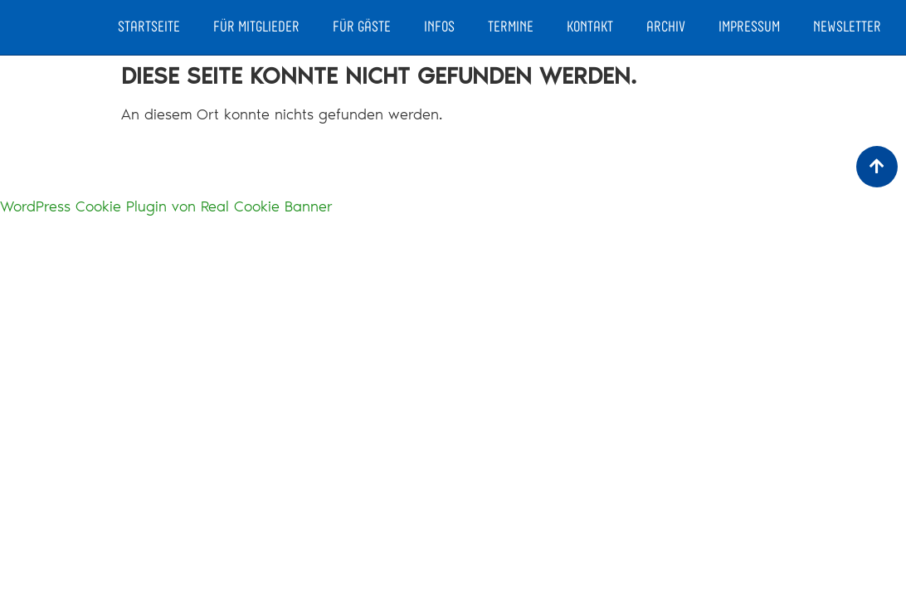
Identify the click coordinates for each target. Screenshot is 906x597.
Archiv (665, 27)
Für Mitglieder (256, 27)
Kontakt (590, 27)
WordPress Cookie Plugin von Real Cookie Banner (166, 206)
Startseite (149, 27)
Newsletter (847, 27)
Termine (510, 27)
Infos (439, 27)
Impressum (749, 27)
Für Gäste (362, 27)
